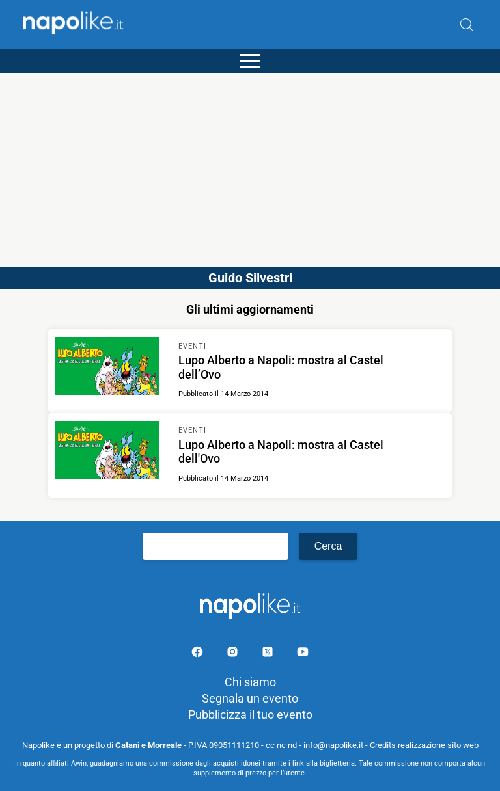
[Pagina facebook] (198, 654)
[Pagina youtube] (302, 654)
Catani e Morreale (149, 745)
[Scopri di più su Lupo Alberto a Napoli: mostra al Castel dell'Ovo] (107, 452)
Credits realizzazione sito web (424, 745)
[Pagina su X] (268, 654)
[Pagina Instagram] (233, 654)
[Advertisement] (250, 164)
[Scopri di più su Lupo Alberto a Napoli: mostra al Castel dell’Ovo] (107, 368)
